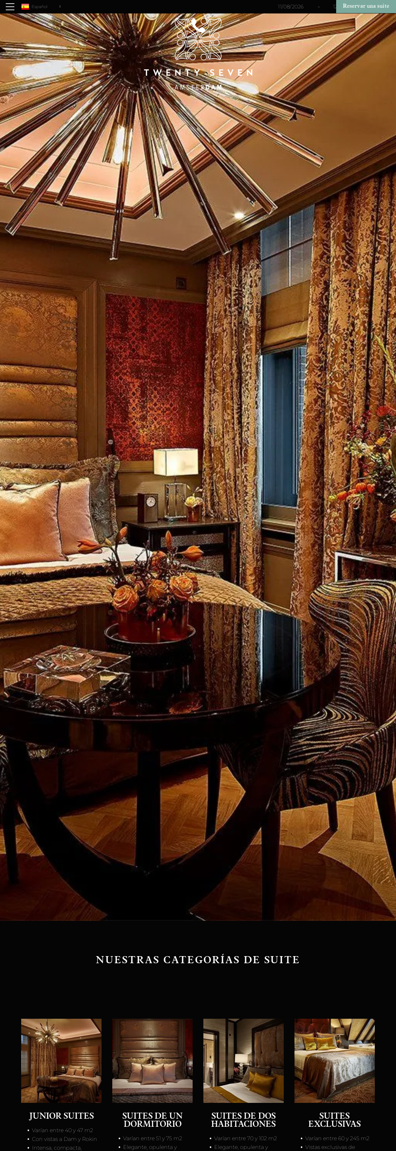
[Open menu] (10, 6)
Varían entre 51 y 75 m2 (152, 1138)
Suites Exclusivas (334, 1121)
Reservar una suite (366, 6)
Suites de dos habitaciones (243, 1121)
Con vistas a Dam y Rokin (64, 1139)
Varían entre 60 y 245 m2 (337, 1138)
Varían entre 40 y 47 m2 (62, 1130)
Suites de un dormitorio (152, 1121)
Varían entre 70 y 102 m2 (245, 1138)
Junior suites (61, 1117)
